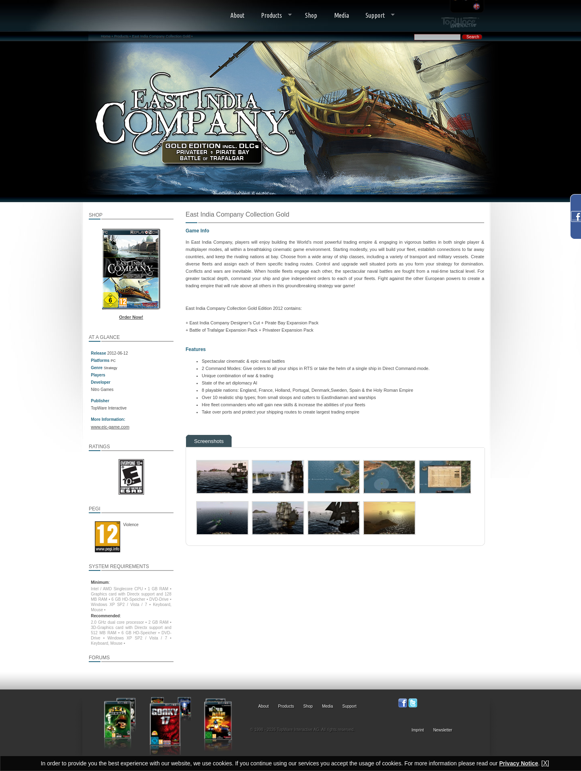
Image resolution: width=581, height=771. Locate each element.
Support (376, 15)
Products (272, 15)
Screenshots (209, 441)
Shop (311, 15)
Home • (107, 36)
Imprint (418, 730)
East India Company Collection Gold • (162, 36)
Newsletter (442, 730)
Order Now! (131, 317)
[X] (545, 763)
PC (113, 361)
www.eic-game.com (110, 426)
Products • (122, 36)
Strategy (110, 368)
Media (341, 15)
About (237, 15)
